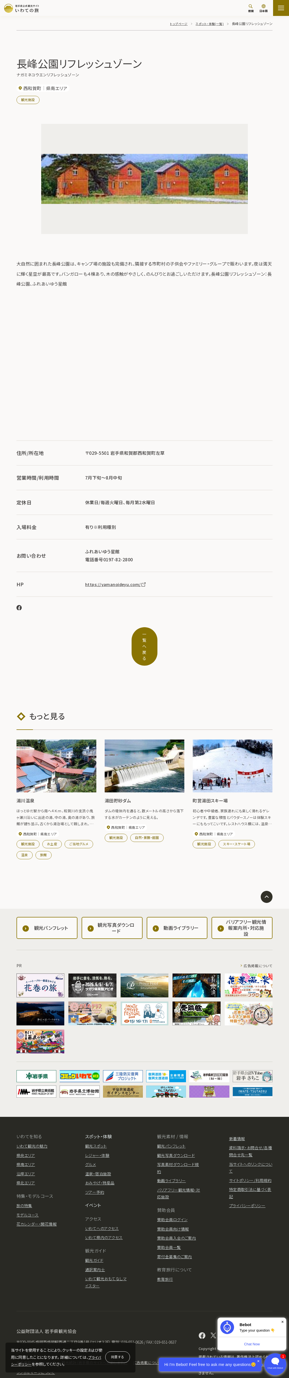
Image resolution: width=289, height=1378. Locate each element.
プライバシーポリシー (247, 1184)
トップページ (176, 23)
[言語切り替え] (263, 8)
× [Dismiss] (282, 1322)
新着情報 (237, 1117)
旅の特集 (24, 1184)
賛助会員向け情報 (173, 1207)
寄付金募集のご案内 (174, 1235)
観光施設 (28, 99)
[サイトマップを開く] (281, 8)
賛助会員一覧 (169, 1226)
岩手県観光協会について (37, 1341)
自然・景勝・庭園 (147, 816)
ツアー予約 (94, 1171)
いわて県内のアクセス (104, 1216)
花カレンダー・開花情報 (36, 1203)
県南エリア (25, 1143)
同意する (117, 1356)
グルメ (90, 1143)
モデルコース (27, 1193)
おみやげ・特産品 (100, 1161)
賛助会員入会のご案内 (176, 1217)
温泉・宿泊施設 (98, 1152)
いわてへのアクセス (102, 1207)
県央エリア (25, 1134)
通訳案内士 (95, 1248)
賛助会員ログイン (172, 1198)
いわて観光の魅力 (32, 1125)
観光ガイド (94, 1239)
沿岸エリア (25, 1152)
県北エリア (25, 1161)
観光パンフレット (171, 1125)
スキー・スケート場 (236, 822)
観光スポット (96, 1125)
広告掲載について (257, 944)
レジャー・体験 (97, 1134)
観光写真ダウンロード (176, 1134)
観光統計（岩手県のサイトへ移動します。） (100, 1341)
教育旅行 (165, 1258)
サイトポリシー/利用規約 (250, 1159)
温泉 (24, 833)
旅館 (43, 833)
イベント (93, 1184)
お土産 (52, 822)
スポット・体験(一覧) (209, 23)
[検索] (251, 8)
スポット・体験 (98, 1115)
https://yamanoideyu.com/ (117, 584)
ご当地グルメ (78, 822)
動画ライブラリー (171, 1159)
